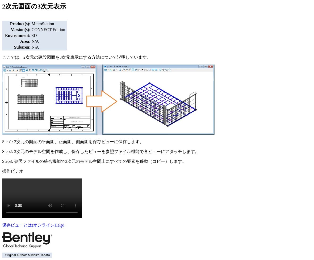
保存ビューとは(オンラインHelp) (33, 225)
